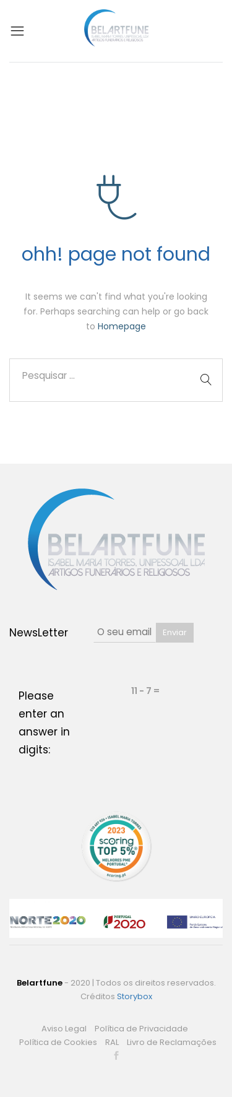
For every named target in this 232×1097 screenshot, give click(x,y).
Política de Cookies (58, 1042)
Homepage (122, 326)
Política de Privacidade (141, 1028)
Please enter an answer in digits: (44, 722)
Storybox (134, 996)
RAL (112, 1042)
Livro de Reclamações (172, 1042)
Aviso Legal (64, 1028)
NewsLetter (38, 632)
